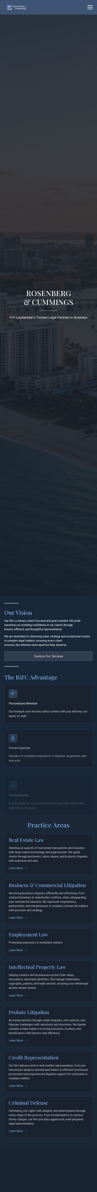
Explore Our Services (48, 656)
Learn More (16, 875)
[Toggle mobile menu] (90, 7)
